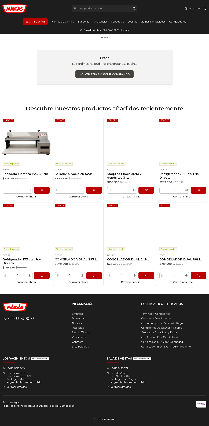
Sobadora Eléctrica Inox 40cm (25, 174)
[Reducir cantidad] (4, 191)
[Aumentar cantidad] (30, 191)
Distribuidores (80, 346)
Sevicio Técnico (81, 332)
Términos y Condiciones (155, 313)
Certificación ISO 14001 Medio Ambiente (166, 346)
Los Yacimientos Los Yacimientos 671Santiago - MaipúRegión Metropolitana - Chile (22, 378)
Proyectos (78, 318)
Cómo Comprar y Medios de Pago (162, 323)
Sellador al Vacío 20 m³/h (73, 175)
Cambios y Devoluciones (156, 318)
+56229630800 (14, 368)
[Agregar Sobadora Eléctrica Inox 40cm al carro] (42, 191)
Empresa (77, 313)
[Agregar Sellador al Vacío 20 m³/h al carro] (95, 192)
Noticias (77, 323)
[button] (35, 21)
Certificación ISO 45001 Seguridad (162, 341)
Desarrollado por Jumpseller (56, 406)
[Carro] (205, 8)
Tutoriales (78, 327)
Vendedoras (79, 337)
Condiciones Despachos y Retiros (161, 327)
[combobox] (104, 8)
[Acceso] (192, 8)
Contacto (77, 341)
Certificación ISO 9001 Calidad (159, 337)
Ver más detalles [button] (15, 386)
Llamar (125, 30)
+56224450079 (118, 368)
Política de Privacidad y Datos (159, 332)
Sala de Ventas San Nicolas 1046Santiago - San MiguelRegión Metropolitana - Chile (126, 378)
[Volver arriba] (104, 419)
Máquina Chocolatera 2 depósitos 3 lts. (123, 178)
